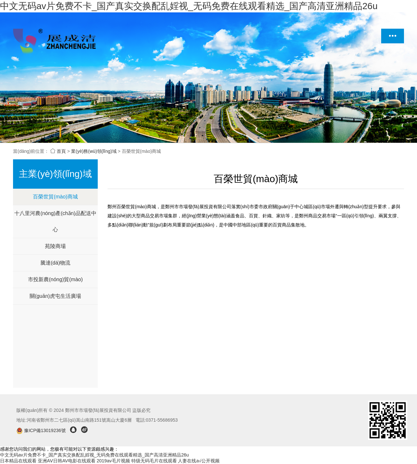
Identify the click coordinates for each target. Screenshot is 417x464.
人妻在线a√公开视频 (198, 460)
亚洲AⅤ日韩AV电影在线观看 (66, 460)
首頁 (58, 151)
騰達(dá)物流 (55, 263)
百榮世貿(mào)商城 (55, 196)
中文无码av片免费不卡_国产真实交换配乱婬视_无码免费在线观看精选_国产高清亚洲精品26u (189, 6)
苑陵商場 (55, 246)
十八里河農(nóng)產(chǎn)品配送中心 (55, 221)
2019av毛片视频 (113, 460)
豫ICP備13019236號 (41, 430)
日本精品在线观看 (18, 460)
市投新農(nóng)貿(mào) (55, 279)
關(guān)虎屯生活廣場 (55, 296)
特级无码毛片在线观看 (154, 460)
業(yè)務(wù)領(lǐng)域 (93, 151)
